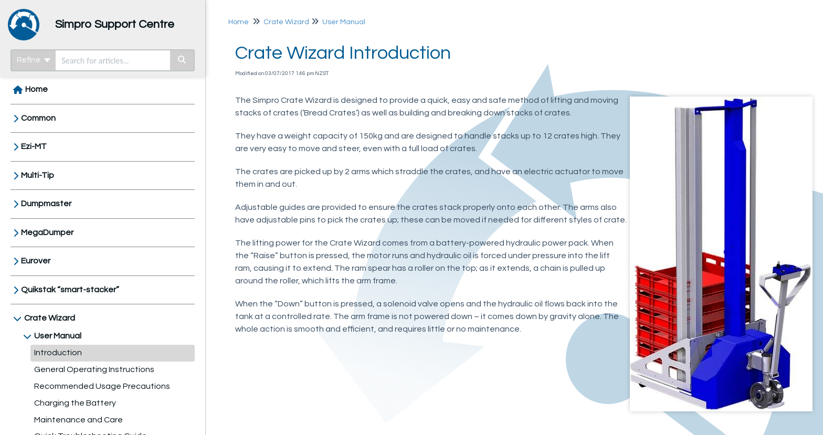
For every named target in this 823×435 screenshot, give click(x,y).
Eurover (35, 261)
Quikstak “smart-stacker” (70, 289)
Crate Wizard (49, 318)
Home (36, 89)
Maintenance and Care (78, 420)
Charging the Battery (75, 403)
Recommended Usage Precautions (102, 386)
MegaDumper (47, 232)
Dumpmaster (46, 203)
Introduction (58, 352)
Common (38, 118)
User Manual (57, 336)
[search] (113, 60)
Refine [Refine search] (33, 60)
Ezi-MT (34, 146)
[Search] (182, 60)
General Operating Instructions (94, 369)
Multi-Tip (37, 175)
